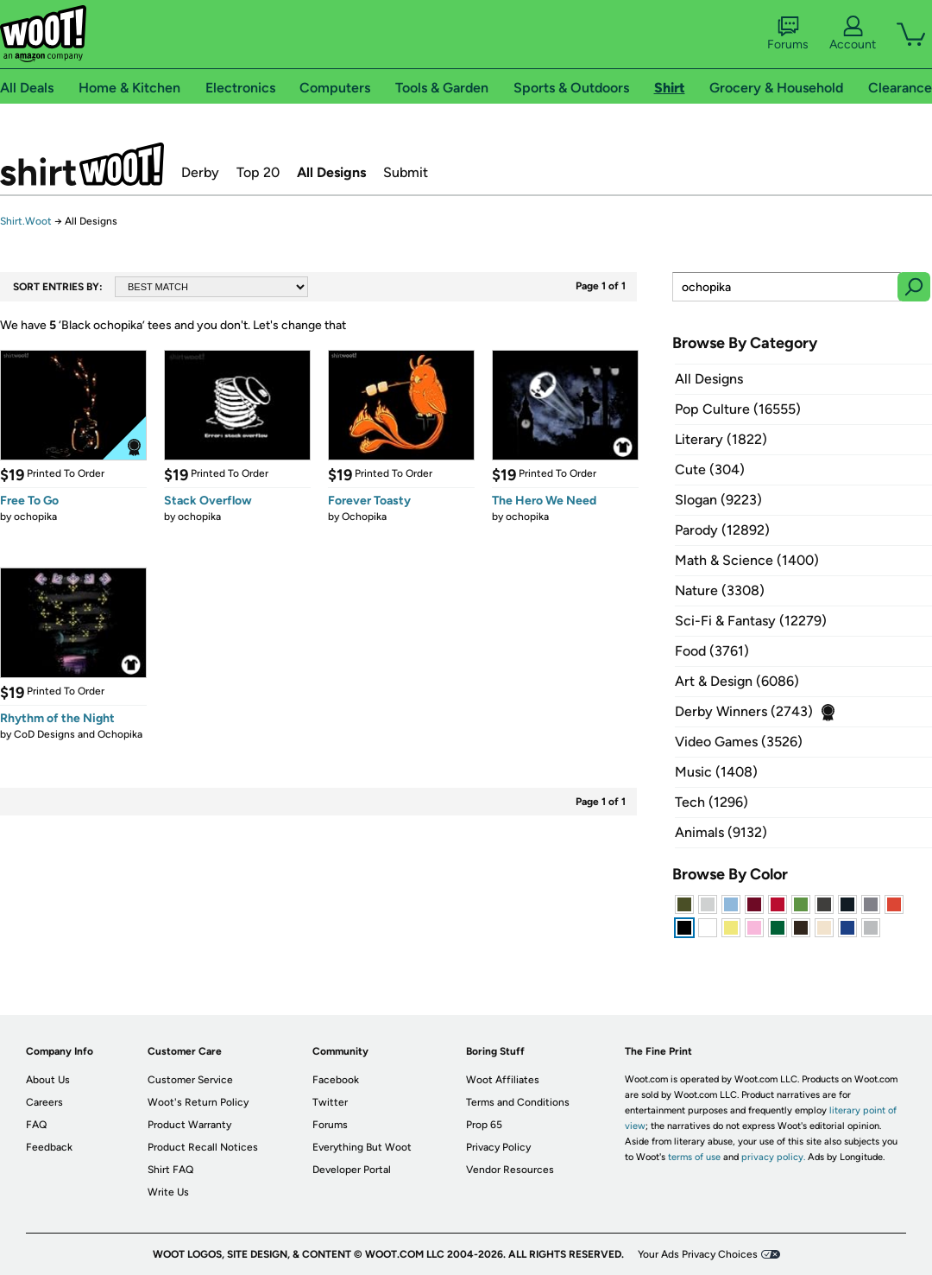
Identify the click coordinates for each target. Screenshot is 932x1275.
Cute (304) (710, 469)
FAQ (36, 1125)
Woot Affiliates (502, 1080)
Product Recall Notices (203, 1147)
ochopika (35, 517)
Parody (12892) (722, 530)
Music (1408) (716, 772)
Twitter (330, 1102)
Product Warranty (189, 1125)
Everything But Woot (362, 1147)
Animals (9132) (721, 832)
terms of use (694, 1157)
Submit (405, 172)
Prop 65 (484, 1125)
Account (852, 34)
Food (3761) (712, 651)
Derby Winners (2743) (744, 711)
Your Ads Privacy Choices (698, 1254)
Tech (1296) (711, 802)
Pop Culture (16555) (738, 409)
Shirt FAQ (170, 1170)
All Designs (331, 172)
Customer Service (190, 1080)
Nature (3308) (720, 590)
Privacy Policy (498, 1147)
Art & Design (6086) (737, 681)
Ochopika (364, 517)
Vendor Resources (510, 1170)
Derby (200, 172)
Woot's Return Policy (198, 1102)
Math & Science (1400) (747, 560)
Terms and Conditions (518, 1102)
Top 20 (258, 172)
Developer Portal (351, 1170)
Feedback (49, 1147)
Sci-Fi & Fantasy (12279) (751, 620)
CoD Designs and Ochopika (78, 734)
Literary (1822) (721, 439)
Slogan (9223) (718, 500)
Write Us (168, 1192)
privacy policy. (773, 1157)
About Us (48, 1080)
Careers (44, 1102)
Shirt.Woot (82, 164)
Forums (788, 34)
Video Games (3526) (739, 741)
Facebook (335, 1080)
